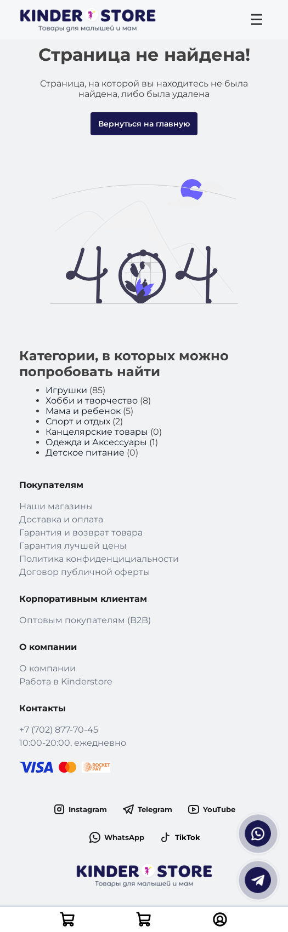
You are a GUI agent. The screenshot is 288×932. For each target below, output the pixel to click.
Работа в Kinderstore (65, 681)
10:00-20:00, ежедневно (72, 743)
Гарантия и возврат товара (81, 532)
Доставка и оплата (61, 519)
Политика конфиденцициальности (99, 559)
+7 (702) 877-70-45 (58, 729)
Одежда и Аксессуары (96, 442)
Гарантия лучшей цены (73, 545)
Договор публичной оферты (84, 572)
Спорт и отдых (78, 421)
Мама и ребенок (83, 411)
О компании (47, 668)
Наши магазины (56, 506)
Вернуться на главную (144, 124)
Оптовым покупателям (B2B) (85, 620)
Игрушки (66, 390)
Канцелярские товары (97, 432)
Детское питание (85, 452)
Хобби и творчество (92, 400)
